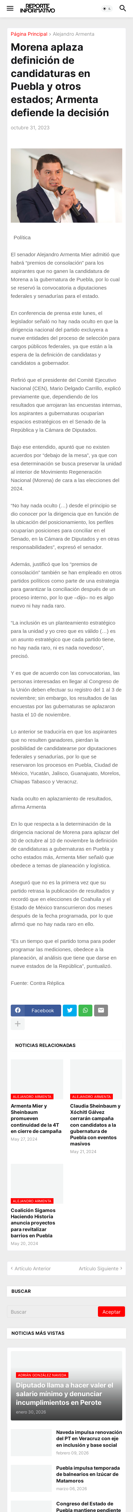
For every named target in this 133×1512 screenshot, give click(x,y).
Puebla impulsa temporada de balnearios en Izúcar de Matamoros (88, 1474)
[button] (9, 9)
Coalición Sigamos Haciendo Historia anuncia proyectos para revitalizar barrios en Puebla (33, 1222)
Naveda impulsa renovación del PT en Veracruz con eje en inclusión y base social (89, 1438)
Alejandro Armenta (73, 34)
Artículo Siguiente (98, 1268)
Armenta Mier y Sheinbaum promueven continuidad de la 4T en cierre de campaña (36, 1118)
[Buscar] (53, 1311)
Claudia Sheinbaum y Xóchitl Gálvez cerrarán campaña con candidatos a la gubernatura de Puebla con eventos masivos (95, 1124)
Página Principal (29, 34)
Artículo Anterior (33, 1268)
